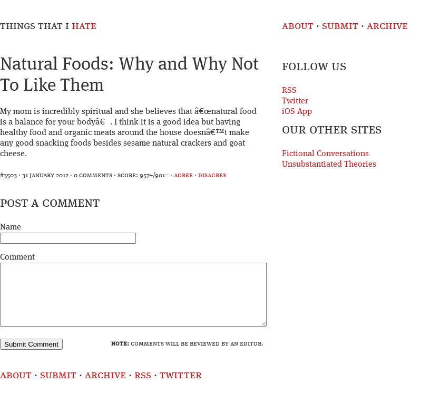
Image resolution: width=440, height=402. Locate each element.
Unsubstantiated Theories (329, 164)
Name (10, 227)
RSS (289, 91)
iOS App (297, 112)
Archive (387, 26)
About (298, 26)
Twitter (295, 101)
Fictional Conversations (325, 154)
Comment (17, 257)
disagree (212, 175)
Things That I (48, 26)
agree (183, 175)
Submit (340, 26)
